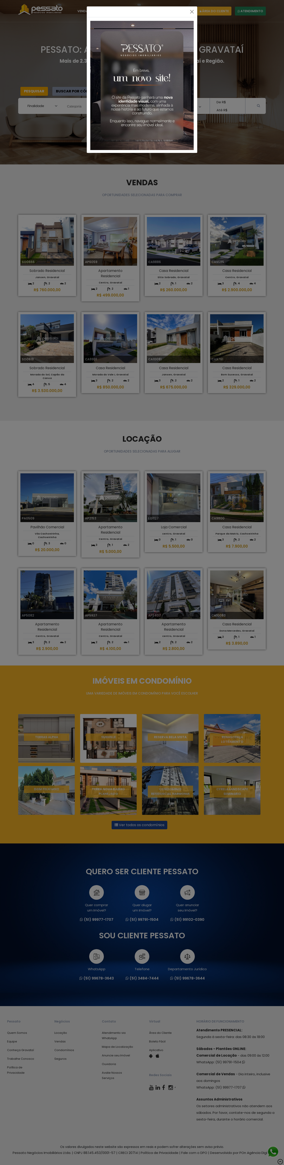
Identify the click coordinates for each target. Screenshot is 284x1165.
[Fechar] (191, 11)
